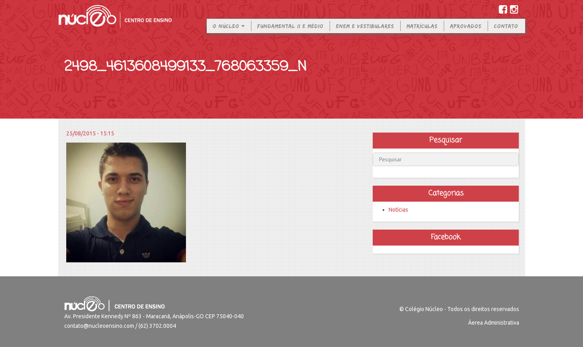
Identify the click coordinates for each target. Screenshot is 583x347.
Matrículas (422, 31)
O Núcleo (229, 31)
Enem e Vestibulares (365, 31)
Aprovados (466, 31)
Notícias (398, 209)
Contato (506, 31)
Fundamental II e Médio (290, 31)
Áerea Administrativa (493, 322)
